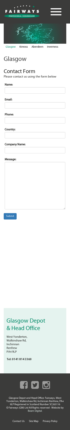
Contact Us (19, 421)
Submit (10, 216)
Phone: (9, 114)
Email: (8, 99)
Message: (10, 159)
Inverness (52, 47)
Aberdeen (37, 47)
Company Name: (15, 144)
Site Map (33, 421)
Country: (10, 129)
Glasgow (11, 47)
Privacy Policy (50, 421)
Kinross (23, 47)
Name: (9, 84)
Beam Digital (35, 411)
